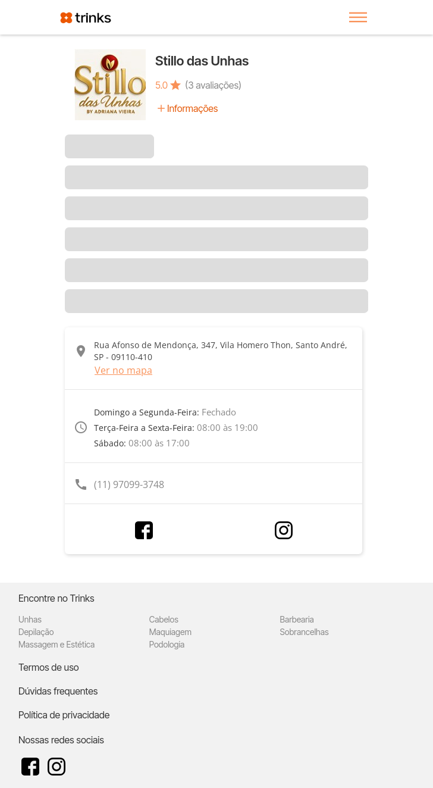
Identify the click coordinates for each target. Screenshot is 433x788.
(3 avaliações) (213, 85)
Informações (192, 108)
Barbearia (297, 619)
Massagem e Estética (56, 644)
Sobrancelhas (304, 632)
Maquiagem (170, 632)
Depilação (36, 632)
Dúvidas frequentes (58, 691)
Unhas (30, 619)
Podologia (167, 644)
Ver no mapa (123, 370)
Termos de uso (48, 667)
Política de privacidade (63, 715)
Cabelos (163, 619)
